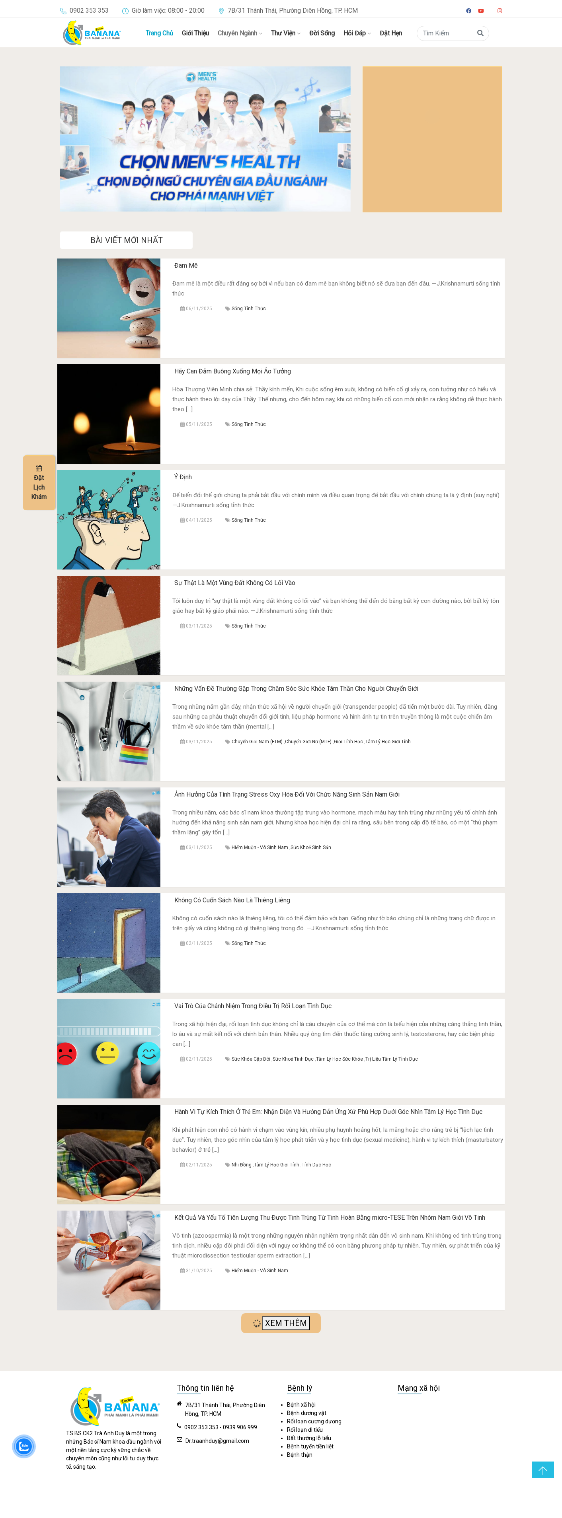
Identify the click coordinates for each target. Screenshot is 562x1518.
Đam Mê (186, 265)
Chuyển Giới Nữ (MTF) (308, 741)
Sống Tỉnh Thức (249, 308)
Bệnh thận (299, 1455)
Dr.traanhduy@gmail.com (217, 1441)
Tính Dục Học (316, 1165)
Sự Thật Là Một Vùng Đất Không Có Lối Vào (234, 583)
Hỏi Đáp (357, 33)
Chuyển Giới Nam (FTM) (257, 741)
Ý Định (183, 477)
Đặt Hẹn (391, 33)
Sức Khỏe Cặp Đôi (251, 1059)
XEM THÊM (286, 1323)
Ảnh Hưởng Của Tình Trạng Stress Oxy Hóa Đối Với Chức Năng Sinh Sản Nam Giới (287, 794)
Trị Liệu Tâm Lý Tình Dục (391, 1059)
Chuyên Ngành (240, 33)
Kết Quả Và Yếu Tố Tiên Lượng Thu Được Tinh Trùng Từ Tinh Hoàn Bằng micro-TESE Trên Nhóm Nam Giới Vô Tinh (329, 1217)
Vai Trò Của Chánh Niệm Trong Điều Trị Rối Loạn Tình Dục (253, 1006)
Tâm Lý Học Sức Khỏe (339, 1059)
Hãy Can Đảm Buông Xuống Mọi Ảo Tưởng (232, 371)
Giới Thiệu (195, 33)
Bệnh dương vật (306, 1413)
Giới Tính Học (348, 741)
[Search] (453, 33)
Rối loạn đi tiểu (305, 1430)
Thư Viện (286, 33)
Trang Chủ (159, 33)
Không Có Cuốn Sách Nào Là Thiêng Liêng (232, 900)
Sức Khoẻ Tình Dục (293, 1059)
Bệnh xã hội (301, 1404)
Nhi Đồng (242, 1165)
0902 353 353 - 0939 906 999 (220, 1427)
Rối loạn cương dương (314, 1421)
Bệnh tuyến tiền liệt (310, 1446)
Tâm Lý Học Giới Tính (388, 741)
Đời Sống (322, 33)
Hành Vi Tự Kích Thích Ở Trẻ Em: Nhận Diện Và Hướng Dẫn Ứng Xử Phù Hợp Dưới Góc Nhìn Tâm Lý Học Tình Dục (328, 1112)
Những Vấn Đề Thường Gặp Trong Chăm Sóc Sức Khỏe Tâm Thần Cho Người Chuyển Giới (296, 688)
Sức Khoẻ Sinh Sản (311, 847)
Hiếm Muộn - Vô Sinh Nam (260, 847)
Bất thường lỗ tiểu (309, 1438)
